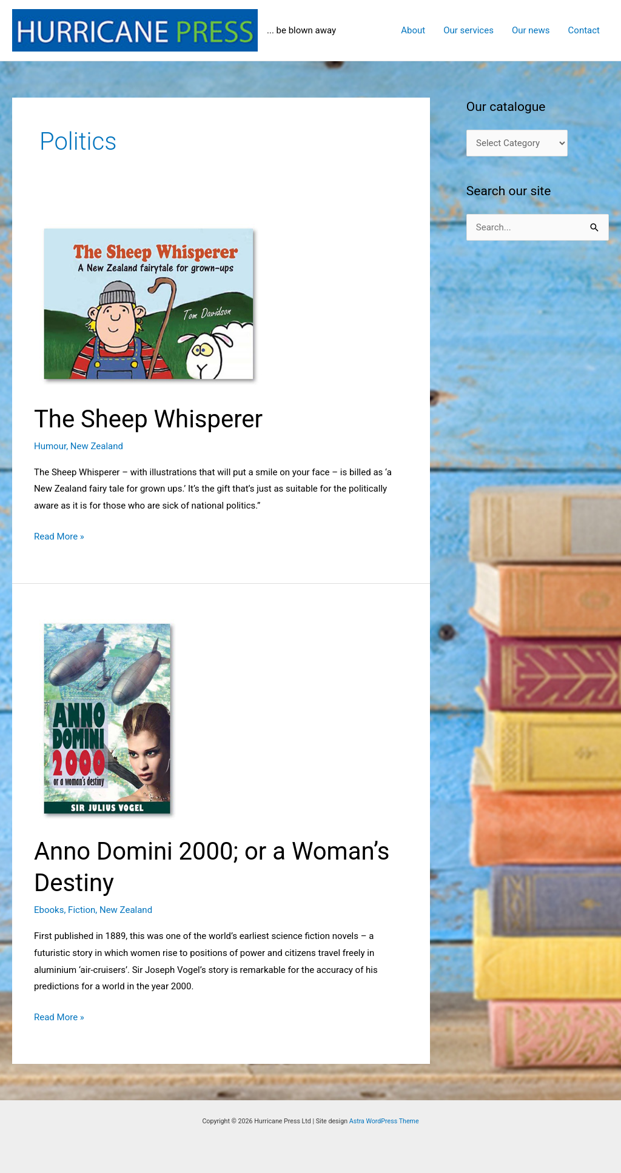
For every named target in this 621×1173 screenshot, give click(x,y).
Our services (468, 30)
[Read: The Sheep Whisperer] (170, 303)
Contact (584, 30)
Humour (50, 446)
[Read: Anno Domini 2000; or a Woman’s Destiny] (170, 717)
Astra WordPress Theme (384, 1121)
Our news (531, 30)
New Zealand (96, 446)
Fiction (81, 909)
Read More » (59, 537)
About (413, 30)
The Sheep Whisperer (148, 419)
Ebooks (49, 909)
